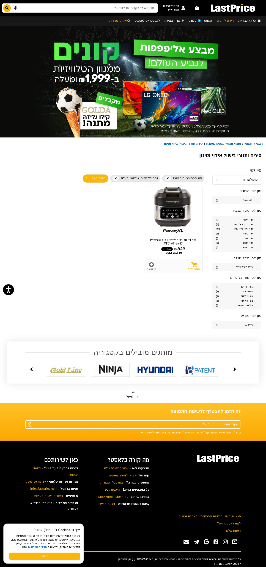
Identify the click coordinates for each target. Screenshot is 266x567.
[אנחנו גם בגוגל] (206, 542)
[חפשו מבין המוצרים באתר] (80, 8)
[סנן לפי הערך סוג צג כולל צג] (237, 325)
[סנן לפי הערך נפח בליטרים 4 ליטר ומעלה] (237, 305)
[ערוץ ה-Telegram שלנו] (196, 542)
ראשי (259, 144)
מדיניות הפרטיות (37, 547)
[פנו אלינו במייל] (186, 542)
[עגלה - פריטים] (197, 8)
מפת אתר (218, 563)
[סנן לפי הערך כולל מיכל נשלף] (237, 267)
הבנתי (44, 556)
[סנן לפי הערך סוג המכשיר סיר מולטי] (237, 243)
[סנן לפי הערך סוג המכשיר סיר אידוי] (237, 220)
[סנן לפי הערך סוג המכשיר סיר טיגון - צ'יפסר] (237, 224)
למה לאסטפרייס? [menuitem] (229, 523)
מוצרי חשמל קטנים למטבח (223, 144)
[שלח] (30, 424)
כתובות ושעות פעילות (48, 496)
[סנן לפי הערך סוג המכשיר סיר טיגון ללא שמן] (237, 229)
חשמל (248, 144)
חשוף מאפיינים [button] (95, 178)
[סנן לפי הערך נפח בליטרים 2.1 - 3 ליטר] (237, 301)
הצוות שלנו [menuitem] (233, 531)
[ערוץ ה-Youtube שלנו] (234, 542)
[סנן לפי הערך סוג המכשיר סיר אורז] (237, 238)
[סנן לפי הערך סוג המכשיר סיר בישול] (237, 233)
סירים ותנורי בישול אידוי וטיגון (183, 144)
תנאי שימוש (233, 516)
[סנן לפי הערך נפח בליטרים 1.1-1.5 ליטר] (237, 291)
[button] (171, 6)
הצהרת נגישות (187, 516)
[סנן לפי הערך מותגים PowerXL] (237, 200)
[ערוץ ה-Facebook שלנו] (216, 542)
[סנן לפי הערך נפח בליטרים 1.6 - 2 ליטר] (237, 296)
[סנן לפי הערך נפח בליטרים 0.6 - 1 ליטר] (237, 287)
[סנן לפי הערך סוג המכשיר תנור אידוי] (237, 247)
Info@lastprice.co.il (43, 489)
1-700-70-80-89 (36, 482)
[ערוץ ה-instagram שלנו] (225, 542)
